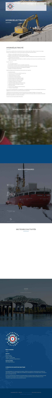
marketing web (29, 394)
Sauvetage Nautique (26, 392)
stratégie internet (23, 394)
